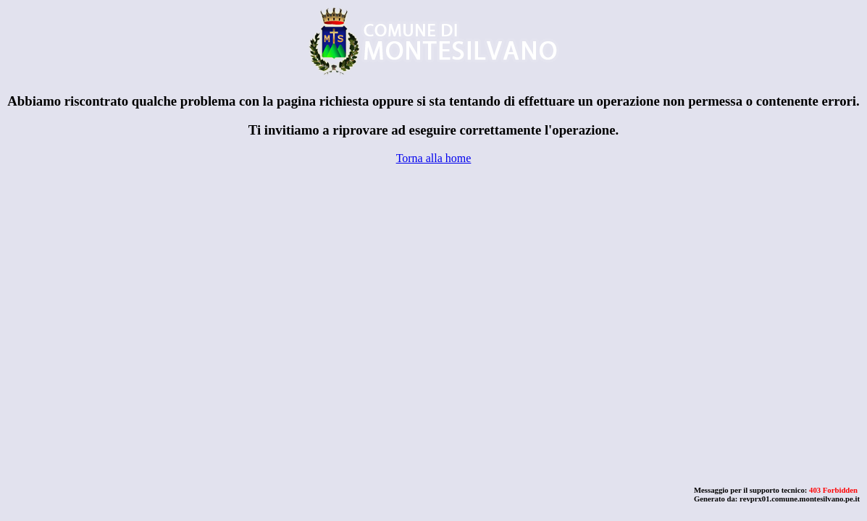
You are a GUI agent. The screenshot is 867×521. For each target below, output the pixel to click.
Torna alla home (434, 158)
